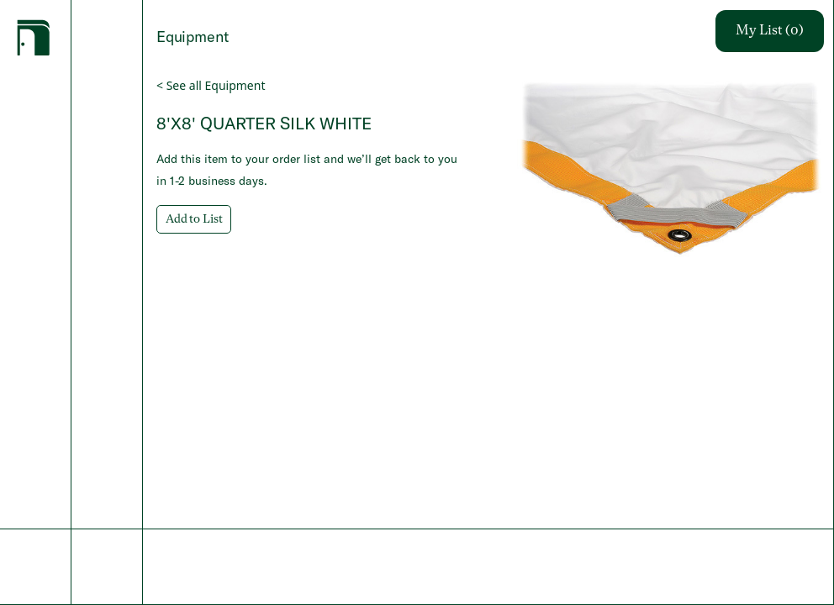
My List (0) (770, 31)
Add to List (194, 219)
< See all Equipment (210, 85)
